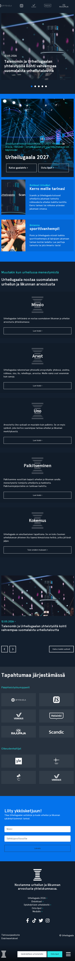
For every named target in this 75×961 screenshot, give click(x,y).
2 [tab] (35, 86)
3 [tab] (39, 86)
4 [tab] (42, 86)
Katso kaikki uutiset (61, 649)
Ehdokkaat (36, 901)
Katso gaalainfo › (18, 167)
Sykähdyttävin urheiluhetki (32, 954)
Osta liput (55, 954)
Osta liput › (47, 167)
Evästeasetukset (9, 938)
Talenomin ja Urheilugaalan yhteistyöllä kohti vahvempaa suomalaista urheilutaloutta (34, 628)
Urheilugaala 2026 (37, 898)
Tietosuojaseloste (10, 935)
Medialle (37, 911)
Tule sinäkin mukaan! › (37, 550)
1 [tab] (32, 86)
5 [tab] (46, 86)
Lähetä (37, 848)
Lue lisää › (37, 331)
